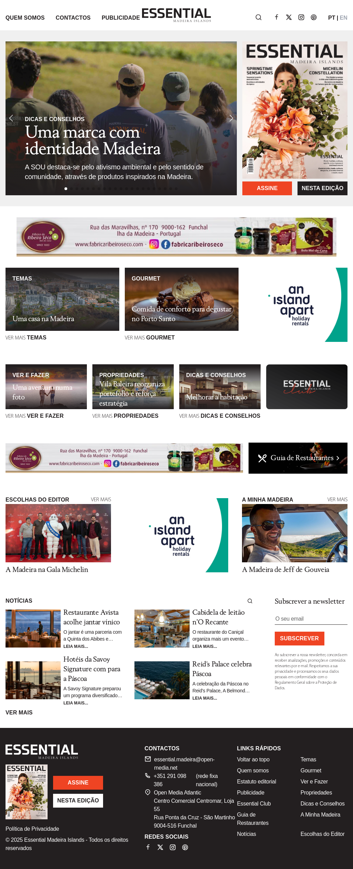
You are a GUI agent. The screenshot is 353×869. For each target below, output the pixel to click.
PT (331, 18)
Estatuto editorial (256, 781)
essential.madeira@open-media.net (179, 763)
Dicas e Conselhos (323, 804)
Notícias (246, 834)
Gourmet (311, 770)
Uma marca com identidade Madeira (92, 141)
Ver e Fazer (314, 781)
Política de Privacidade (32, 829)
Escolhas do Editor (323, 834)
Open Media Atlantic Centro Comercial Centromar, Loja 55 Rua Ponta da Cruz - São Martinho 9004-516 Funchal (189, 809)
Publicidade (250, 793)
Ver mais (101, 500)
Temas (308, 759)
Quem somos (253, 770)
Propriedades (316, 793)
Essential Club (254, 804)
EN (343, 18)
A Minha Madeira (320, 815)
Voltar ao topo (253, 759)
